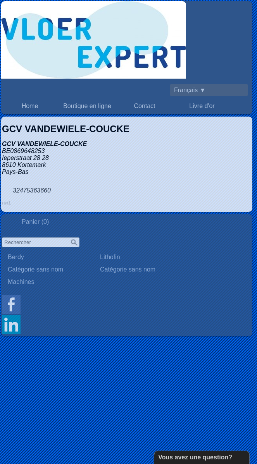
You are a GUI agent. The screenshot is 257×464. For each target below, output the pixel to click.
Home (30, 106)
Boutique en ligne (87, 106)
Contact (144, 106)
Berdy (16, 258)
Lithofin (110, 258)
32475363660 (32, 190)
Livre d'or (201, 106)
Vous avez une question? (195, 457)
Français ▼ (190, 90)
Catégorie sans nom (35, 270)
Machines (21, 283)
